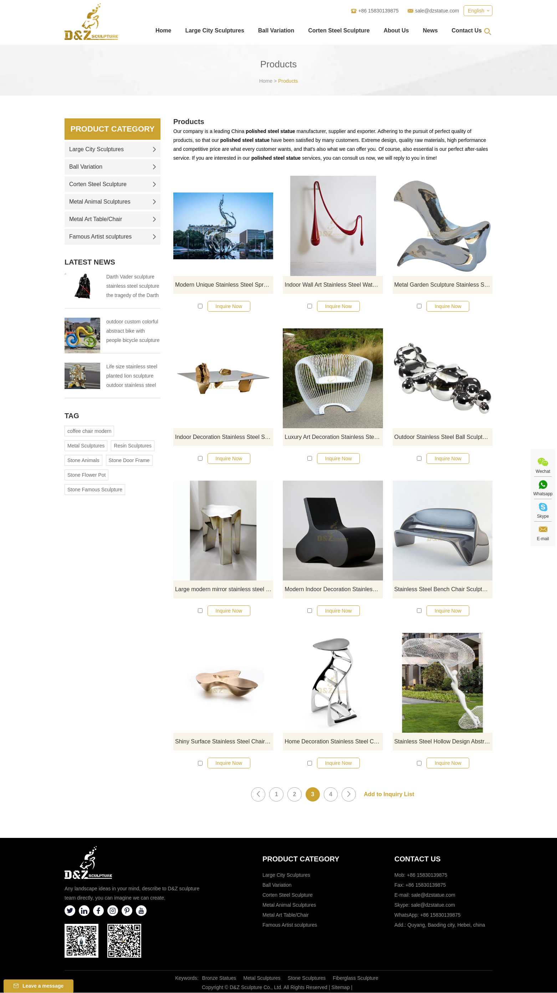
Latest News (90, 262)
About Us (396, 30)
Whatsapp (542, 493)
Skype (543, 516)
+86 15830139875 (440, 915)
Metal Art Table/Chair (112, 219)
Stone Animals (83, 460)
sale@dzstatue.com (437, 11)
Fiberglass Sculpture (355, 978)
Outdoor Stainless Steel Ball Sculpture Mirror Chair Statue (443, 437)
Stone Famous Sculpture (94, 489)
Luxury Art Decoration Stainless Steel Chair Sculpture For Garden (334, 437)
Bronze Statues (219, 978)
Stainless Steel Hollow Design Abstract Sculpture (443, 742)
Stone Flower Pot (86, 475)
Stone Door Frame (129, 460)
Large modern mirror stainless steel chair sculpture (224, 590)
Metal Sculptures (85, 446)
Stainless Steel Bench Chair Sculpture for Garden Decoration (443, 590)
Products (288, 81)
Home (163, 30)
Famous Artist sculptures (112, 237)
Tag (72, 416)
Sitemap (340, 988)
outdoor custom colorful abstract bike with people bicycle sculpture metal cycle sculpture (132, 332)
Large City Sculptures (214, 30)
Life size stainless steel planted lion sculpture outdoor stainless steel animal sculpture (131, 377)
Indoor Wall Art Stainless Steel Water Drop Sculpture (334, 285)
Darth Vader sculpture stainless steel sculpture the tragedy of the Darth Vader (132, 287)
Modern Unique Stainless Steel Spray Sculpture (224, 285)
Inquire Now (228, 306)
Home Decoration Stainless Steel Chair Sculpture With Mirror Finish (334, 742)
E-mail (543, 538)
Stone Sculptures (307, 978)
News (430, 30)
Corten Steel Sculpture (338, 30)
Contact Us (467, 30)
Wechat (543, 471)
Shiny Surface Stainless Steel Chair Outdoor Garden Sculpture (224, 742)
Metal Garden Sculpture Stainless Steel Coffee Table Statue (443, 285)
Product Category (112, 128)
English (476, 11)
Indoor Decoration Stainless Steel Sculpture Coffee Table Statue (224, 437)
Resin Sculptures (133, 446)
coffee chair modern (89, 431)
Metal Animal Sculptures (112, 202)
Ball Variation (276, 30)
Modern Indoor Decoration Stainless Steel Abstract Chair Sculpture (334, 590)
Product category (300, 859)
